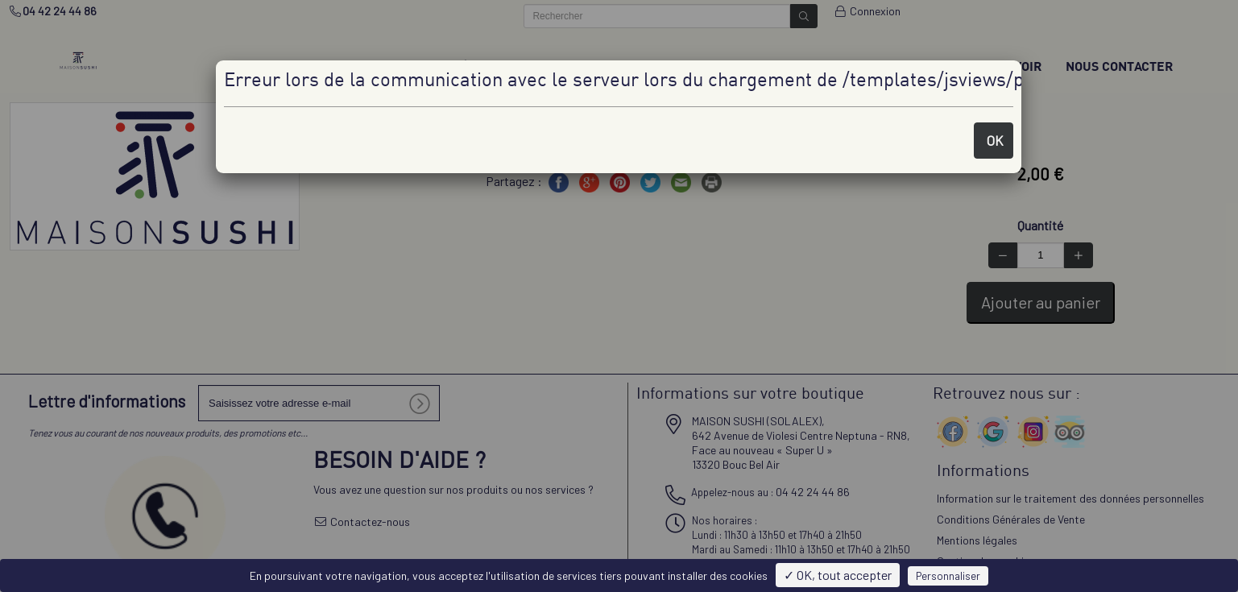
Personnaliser (948, 575)
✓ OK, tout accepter (838, 574)
